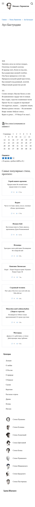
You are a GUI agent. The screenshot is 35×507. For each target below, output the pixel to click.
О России (9, 370)
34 (30, 146)
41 (30, 149)
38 (17, 149)
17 (17, 140)
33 (26, 146)
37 (13, 149)
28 (4, 146)
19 (26, 140)
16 (13, 140)
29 (9, 146)
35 (4, 149)
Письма (8, 409)
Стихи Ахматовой (19, 435)
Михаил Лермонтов (20, 6)
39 (22, 149)
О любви (9, 365)
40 (26, 149)
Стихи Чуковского (20, 458)
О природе (9, 375)
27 (30, 143)
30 (13, 146)
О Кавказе (9, 380)
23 (13, 143)
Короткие (9, 389)
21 (4, 143)
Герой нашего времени (17, 181)
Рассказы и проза (12, 394)
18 (22, 140)
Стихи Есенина (18, 427)
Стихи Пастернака (20, 482)
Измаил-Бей (17, 224)
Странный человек (17, 287)
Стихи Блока (17, 450)
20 (30, 140)
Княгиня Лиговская (17, 266)
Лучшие (8, 361)
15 (9, 140)
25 (22, 143)
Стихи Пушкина (19, 419)
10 (16, 137)
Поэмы (8, 404)
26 (26, 143)
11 (20, 137)
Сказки (8, 385)
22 (9, 143)
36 (9, 149)
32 (22, 146)
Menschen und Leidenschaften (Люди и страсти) (17, 310)
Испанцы (17, 245)
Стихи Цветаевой (19, 443)
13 (29, 137)
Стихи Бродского (19, 474)
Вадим (17, 202)
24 (17, 143)
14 (4, 140)
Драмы (8, 399)
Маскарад (18, 333)
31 (17, 146)
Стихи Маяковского (20, 466)
